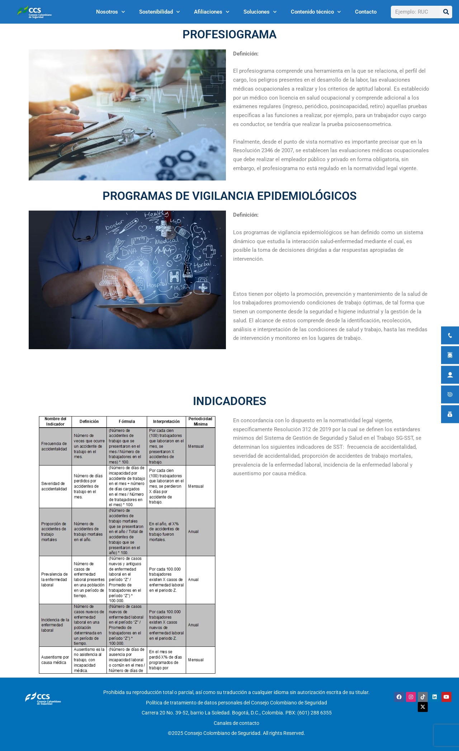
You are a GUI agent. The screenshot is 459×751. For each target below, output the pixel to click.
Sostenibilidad (159, 12)
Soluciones (259, 12)
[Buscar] (446, 12)
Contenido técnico (316, 12)
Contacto (366, 12)
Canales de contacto (236, 720)
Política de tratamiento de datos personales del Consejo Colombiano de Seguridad (236, 701)
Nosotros (110, 12)
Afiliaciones (211, 12)
